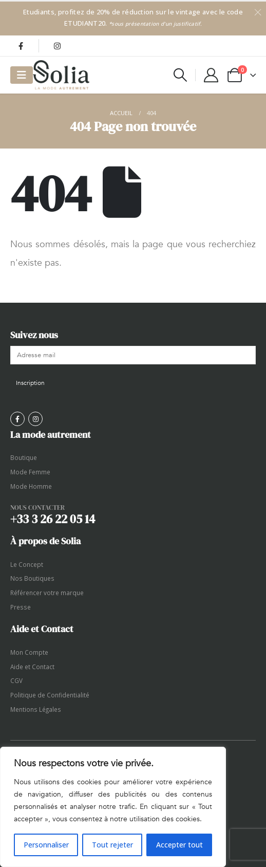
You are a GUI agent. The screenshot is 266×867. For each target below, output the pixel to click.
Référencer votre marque (47, 592)
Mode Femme (30, 472)
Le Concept (26, 564)
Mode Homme (31, 486)
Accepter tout (179, 845)
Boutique (23, 457)
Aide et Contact (32, 666)
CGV (16, 680)
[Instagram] (57, 45)
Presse (20, 607)
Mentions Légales (35, 709)
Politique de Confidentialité (49, 695)
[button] (180, 75)
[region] (113, 807)
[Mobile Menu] (21, 75)
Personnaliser (46, 845)
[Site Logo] (61, 74)
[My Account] (211, 75)
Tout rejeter (112, 845)
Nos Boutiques (32, 578)
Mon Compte (29, 652)
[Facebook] (20, 45)
